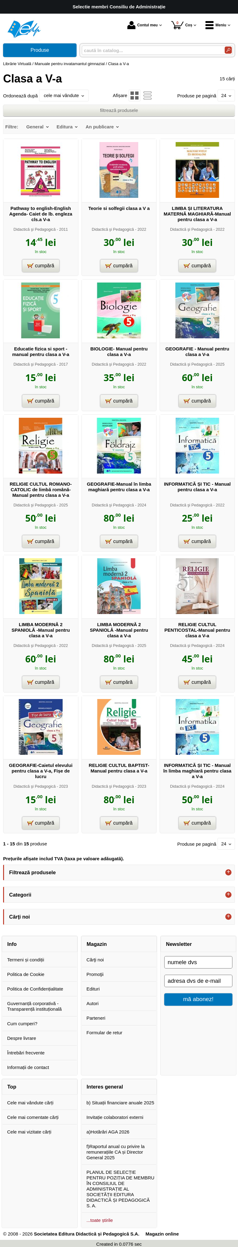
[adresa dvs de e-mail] (198, 981)
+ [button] (228, 872)
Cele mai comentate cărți (33, 1117)
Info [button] (12, 944)
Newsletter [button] (179, 944)
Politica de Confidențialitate (35, 988)
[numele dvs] (198, 962)
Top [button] (11, 1086)
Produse (40, 50)
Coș (181, 25)
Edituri (93, 988)
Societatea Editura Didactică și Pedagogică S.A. (86, 1233)
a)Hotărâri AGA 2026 (107, 1131)
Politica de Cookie (25, 974)
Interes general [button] (105, 1086)
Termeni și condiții (25, 959)
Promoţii (95, 974)
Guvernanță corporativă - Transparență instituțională (34, 1006)
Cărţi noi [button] (19, 917)
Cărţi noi (95, 959)
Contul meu (142, 25)
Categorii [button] (20, 894)
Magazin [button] (97, 944)
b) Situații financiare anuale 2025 (120, 1102)
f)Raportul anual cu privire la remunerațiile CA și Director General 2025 (115, 1152)
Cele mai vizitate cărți (29, 1131)
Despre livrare (21, 1038)
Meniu (215, 25)
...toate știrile (99, 1220)
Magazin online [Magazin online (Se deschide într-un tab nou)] (162, 1233)
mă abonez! (198, 999)
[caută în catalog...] (150, 50)
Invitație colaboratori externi (114, 1117)
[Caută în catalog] (228, 50)
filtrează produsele (119, 110)
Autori (92, 1003)
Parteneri (95, 1018)
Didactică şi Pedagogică (34, 229)
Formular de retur (104, 1032)
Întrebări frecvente (26, 1052)
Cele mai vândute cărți (30, 1102)
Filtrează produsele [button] (32, 872)
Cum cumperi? (22, 1023)
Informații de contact (28, 1067)
